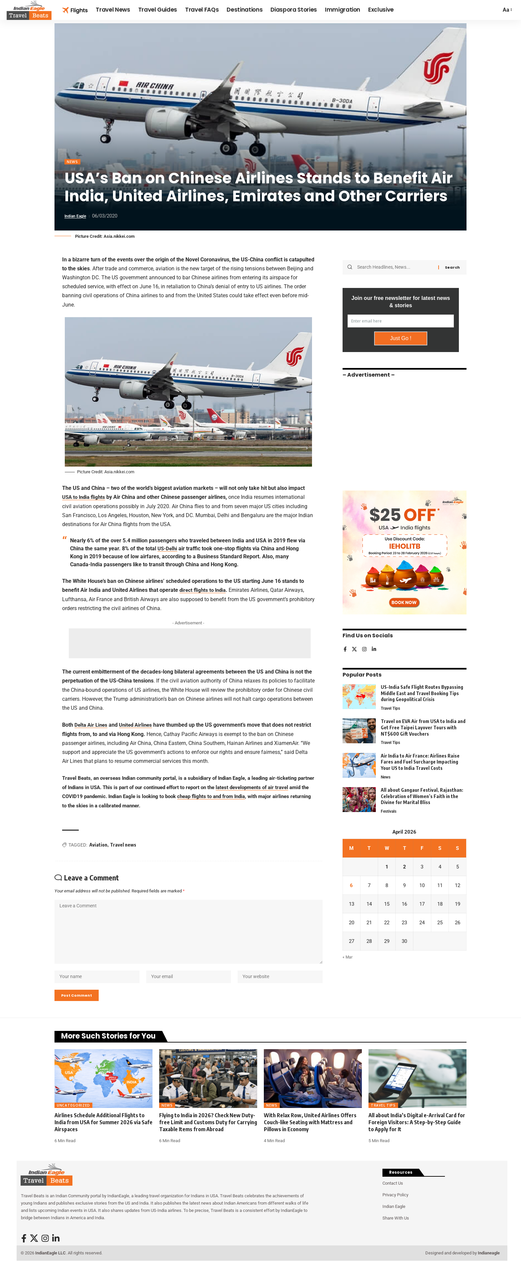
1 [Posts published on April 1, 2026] (386, 867)
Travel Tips (391, 706)
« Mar (348, 959)
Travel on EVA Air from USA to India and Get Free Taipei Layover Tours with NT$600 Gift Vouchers (423, 726)
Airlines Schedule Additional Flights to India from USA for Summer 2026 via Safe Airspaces (103, 1133)
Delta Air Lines (91, 725)
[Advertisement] (190, 644)
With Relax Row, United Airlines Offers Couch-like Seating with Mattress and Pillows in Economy (310, 1133)
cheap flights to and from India (211, 797)
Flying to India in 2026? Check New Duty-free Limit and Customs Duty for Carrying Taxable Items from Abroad (208, 1133)
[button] (507, 9)
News (73, 162)
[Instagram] (365, 648)
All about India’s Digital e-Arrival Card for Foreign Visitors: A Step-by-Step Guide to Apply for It (416, 1133)
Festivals (389, 811)
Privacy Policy (395, 1205)
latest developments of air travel (252, 788)
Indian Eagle (77, 217)
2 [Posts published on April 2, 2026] (404, 867)
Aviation (98, 845)
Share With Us (395, 1229)
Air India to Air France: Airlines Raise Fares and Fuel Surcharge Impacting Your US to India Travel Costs (420, 761)
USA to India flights (85, 498)
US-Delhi (167, 549)
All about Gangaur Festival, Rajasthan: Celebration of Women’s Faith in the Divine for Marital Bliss (422, 796)
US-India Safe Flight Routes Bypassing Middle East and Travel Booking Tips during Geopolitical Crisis (422, 691)
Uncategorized (73, 1116)
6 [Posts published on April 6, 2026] (351, 886)
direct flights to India (204, 591)
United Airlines (138, 725)
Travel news (123, 845)
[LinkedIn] (375, 648)
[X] (355, 648)
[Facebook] (345, 648)
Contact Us (392, 1194)
